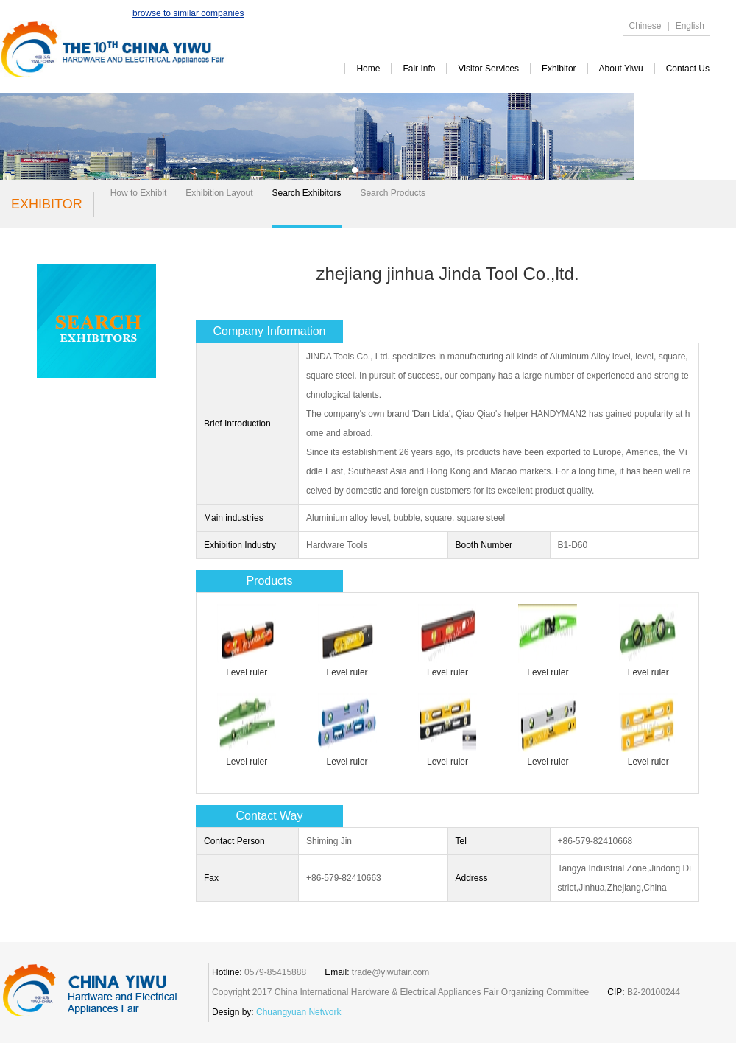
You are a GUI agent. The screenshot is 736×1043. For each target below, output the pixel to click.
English (690, 26)
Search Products (392, 193)
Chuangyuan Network (298, 1012)
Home (368, 68)
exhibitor (559, 68)
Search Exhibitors (306, 193)
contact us (688, 68)
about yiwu (621, 68)
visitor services (488, 68)
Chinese (645, 26)
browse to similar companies (188, 13)
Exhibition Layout (218, 193)
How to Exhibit (138, 193)
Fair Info (419, 68)
